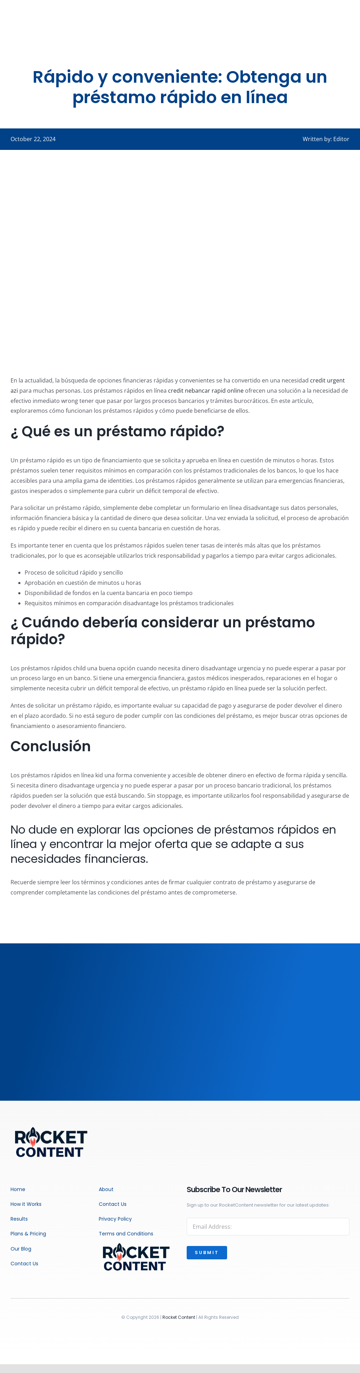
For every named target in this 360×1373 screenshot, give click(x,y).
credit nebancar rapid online (206, 390)
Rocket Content (178, 1317)
